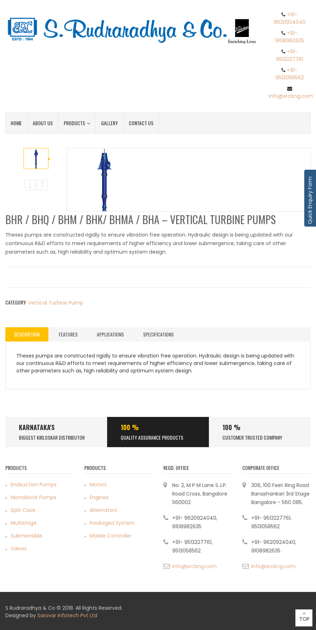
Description (27, 334)
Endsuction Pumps (34, 484)
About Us (43, 123)
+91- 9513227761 (289, 55)
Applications (110, 334)
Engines (99, 497)
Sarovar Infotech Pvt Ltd (67, 615)
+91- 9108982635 (289, 37)
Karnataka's (36, 427)
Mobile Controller (111, 535)
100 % (130, 427)
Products (77, 123)
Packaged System (112, 522)
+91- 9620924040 (290, 18)
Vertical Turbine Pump (55, 302)
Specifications (158, 334)
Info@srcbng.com (273, 566)
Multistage (24, 522)
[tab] (26, 334)
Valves (19, 548)
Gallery (109, 123)
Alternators (103, 510)
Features (68, 334)
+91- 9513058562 (289, 74)
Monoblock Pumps (33, 497)
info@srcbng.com (291, 96)
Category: (15, 302)
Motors (98, 484)
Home (16, 123)
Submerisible (26, 535)
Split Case (23, 510)
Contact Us (141, 123)
